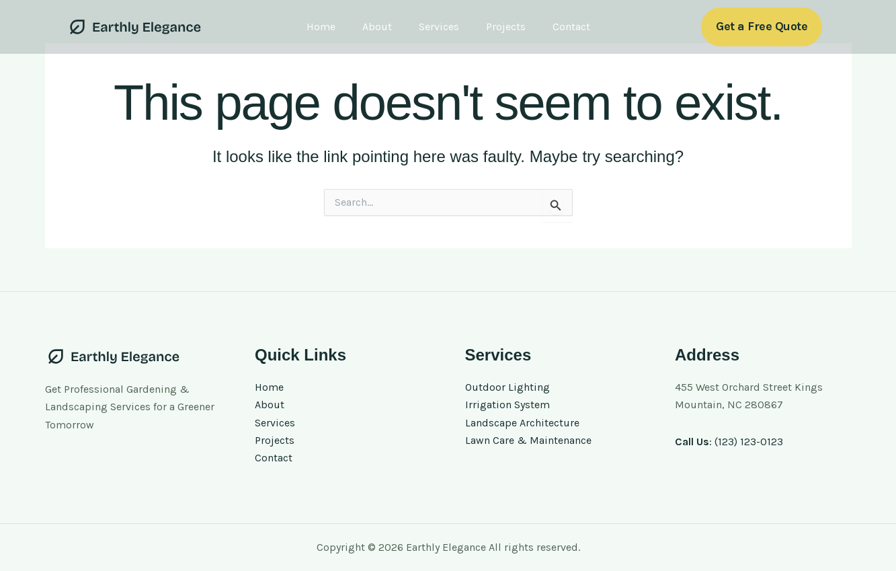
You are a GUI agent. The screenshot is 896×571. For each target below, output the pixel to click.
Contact (571, 26)
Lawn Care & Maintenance (528, 440)
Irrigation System (507, 404)
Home (321, 26)
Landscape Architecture (522, 422)
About (377, 26)
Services (439, 26)
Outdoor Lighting (507, 387)
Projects (506, 26)
